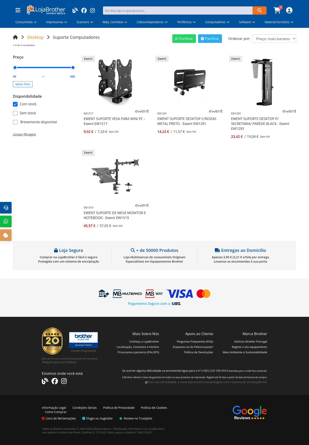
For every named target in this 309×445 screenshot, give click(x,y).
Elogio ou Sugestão (97, 418)
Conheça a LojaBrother (144, 341)
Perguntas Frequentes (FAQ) (195, 341)
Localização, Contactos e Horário (138, 347)
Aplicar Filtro (22, 84)
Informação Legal (54, 408)
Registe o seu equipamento (249, 347)
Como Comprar (56, 412)
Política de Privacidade (119, 408)
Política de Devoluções (198, 352)
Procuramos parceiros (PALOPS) (138, 352)
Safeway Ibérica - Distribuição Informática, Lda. (120, 428)
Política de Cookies (154, 408)
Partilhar (184, 38)
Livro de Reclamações (59, 418)
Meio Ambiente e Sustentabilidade (245, 352)
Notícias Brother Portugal (250, 341)
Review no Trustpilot (135, 418)
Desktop (35, 37)
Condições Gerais (85, 408)
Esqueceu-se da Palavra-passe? (193, 347)
